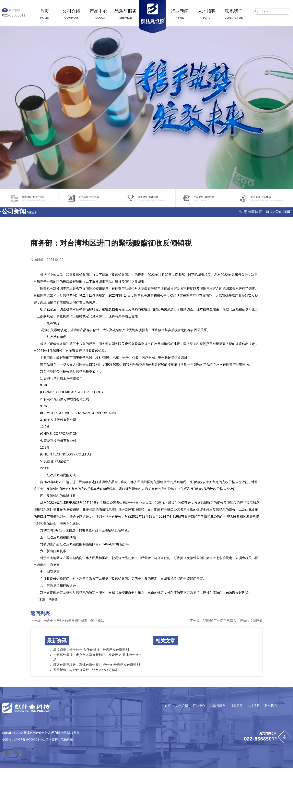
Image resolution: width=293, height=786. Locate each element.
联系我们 (234, 14)
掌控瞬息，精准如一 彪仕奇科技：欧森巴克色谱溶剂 (91, 650)
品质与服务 (125, 14)
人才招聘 (207, 14)
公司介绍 (71, 14)
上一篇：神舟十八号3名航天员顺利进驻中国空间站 (67, 620)
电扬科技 (67, 739)
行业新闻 (180, 14)
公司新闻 (282, 212)
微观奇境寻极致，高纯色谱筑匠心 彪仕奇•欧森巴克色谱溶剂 (96, 665)
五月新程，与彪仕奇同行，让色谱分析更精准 (85, 670)
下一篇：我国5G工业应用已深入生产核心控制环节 (226, 620)
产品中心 (98, 14)
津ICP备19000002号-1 (30, 739)
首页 (44, 14)
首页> (270, 212)
